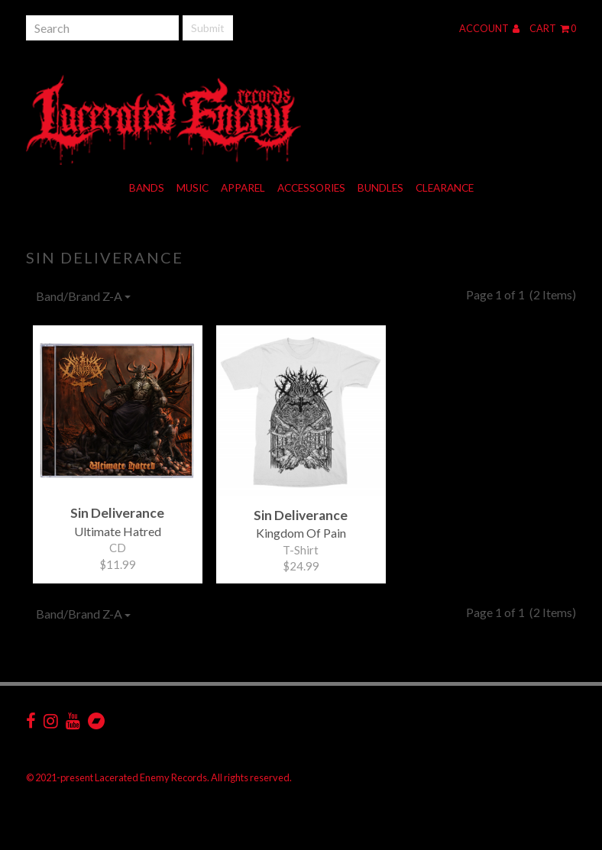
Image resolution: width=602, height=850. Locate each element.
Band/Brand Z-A (83, 296)
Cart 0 (552, 28)
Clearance (445, 188)
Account (489, 28)
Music (192, 188)
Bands (146, 188)
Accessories (311, 188)
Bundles (380, 188)
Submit (208, 27)
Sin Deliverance (104, 257)
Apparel (243, 188)
